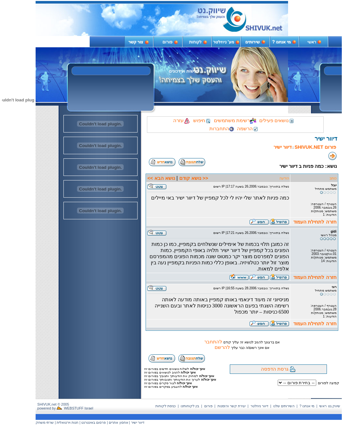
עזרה (181, 120)
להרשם (222, 347)
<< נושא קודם (193, 178)
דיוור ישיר (282, 147)
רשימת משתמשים (235, 120)
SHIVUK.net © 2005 (53, 404)
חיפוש (202, 120)
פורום (208, 406)
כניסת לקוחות (165, 406)
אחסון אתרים (118, 422)
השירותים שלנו (284, 406)
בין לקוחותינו (190, 406)
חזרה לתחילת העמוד (314, 222)
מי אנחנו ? (306, 406)
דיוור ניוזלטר (259, 406)
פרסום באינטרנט (93, 422)
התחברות (221, 128)
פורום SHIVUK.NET (315, 147)
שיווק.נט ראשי (329, 406)
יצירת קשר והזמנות (232, 406)
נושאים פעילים (277, 120)
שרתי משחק (45, 422)
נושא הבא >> (161, 178)
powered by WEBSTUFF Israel (65, 408)
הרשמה (248, 128)
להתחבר (213, 341)
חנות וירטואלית (67, 422)
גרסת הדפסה (274, 369)
